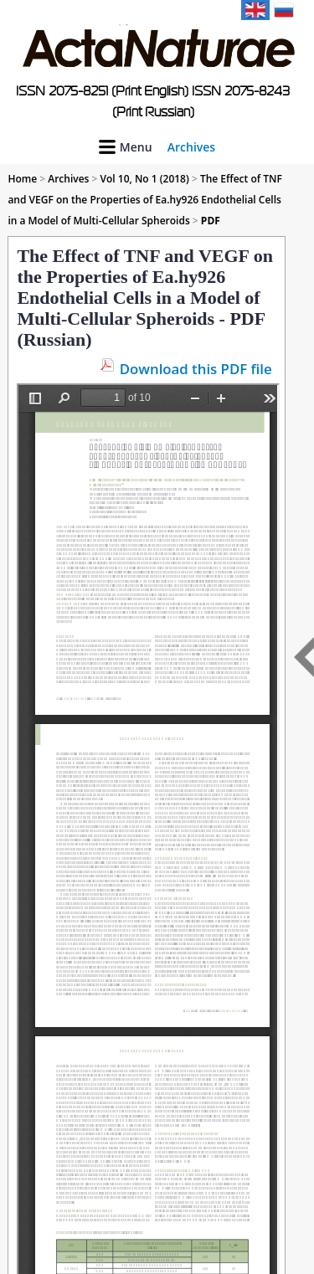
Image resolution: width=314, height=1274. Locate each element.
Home (22, 179)
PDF (210, 220)
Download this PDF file (196, 368)
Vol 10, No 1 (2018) (144, 179)
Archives (191, 147)
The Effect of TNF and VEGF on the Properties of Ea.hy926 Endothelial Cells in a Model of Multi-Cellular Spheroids (144, 200)
